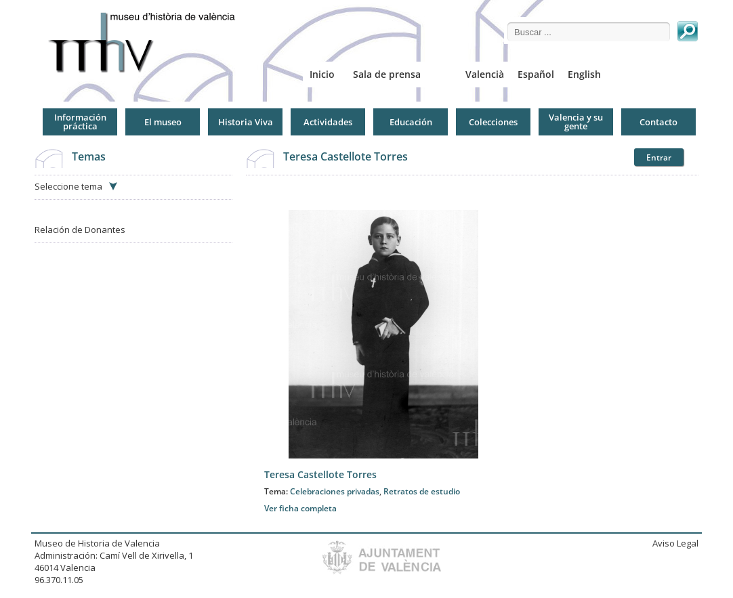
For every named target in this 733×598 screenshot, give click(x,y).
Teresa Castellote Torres (345, 156)
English (584, 74)
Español (536, 74)
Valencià (484, 74)
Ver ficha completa (300, 508)
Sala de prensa (387, 74)
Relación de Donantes (80, 229)
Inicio (322, 74)
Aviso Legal (675, 543)
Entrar (658, 157)
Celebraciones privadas (334, 491)
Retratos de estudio (421, 491)
